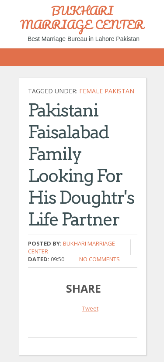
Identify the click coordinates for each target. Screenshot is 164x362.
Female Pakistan (106, 91)
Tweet (90, 308)
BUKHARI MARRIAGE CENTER (82, 17)
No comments (99, 259)
